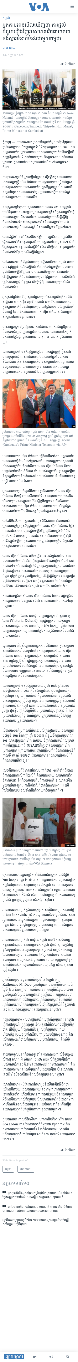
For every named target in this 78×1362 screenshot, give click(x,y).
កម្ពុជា (6, 18)
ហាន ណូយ (8, 48)
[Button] (68, 64)
